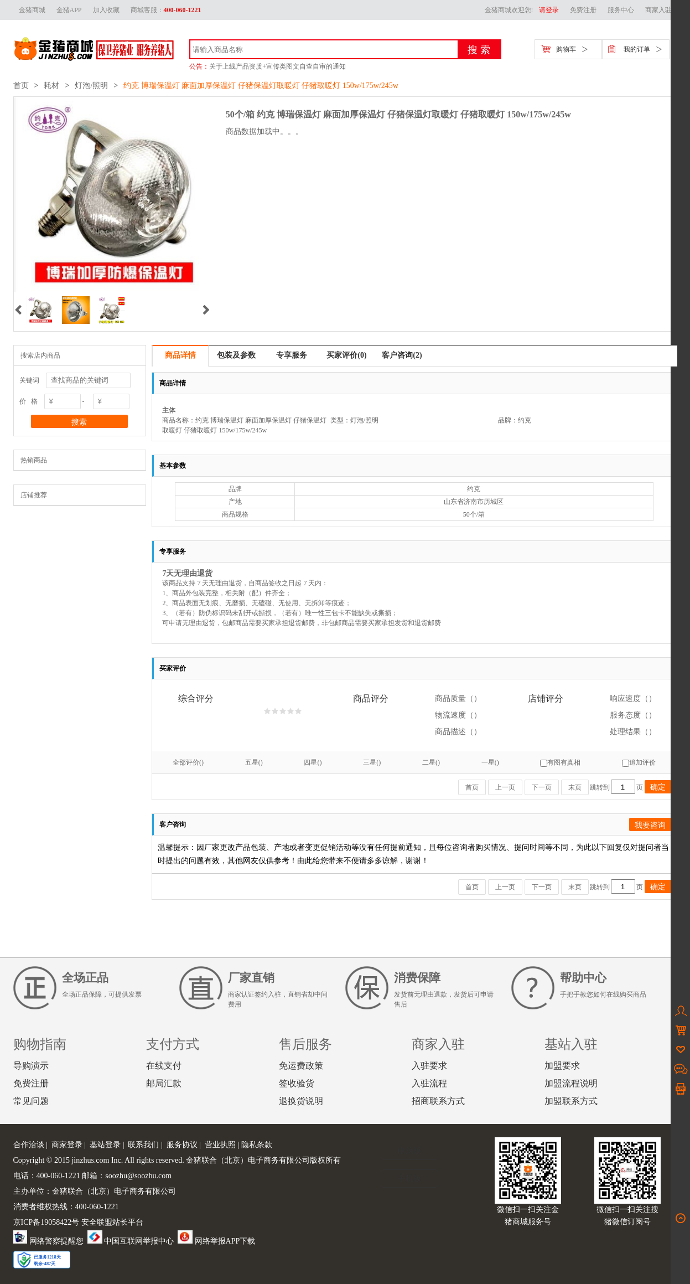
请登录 (549, 10)
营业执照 (220, 1145)
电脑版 (409, 1151)
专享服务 (291, 355)
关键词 (29, 380)
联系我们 (143, 1145)
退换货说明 (301, 1101)
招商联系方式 (438, 1101)
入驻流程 (429, 1083)
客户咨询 (402, 355)
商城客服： (166, 10)
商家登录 (66, 1145)
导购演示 (31, 1065)
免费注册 (583, 10)
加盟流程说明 (571, 1083)
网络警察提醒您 (48, 1241)
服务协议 (182, 1145)
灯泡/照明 (91, 85)
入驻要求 (429, 1065)
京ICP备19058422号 (46, 1222)
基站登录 (105, 1145)
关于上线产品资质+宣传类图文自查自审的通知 (277, 66)
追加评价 (639, 762)
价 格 (28, 401)
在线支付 (163, 1065)
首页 (21, 85)
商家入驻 (658, 10)
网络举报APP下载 (216, 1241)
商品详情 (180, 355)
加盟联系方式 (571, 1101)
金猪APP (69, 10)
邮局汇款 (163, 1083)
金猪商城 (32, 10)
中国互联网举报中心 (130, 1241)
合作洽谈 (28, 1145)
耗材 (51, 85)
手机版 (409, 1178)
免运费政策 (301, 1065)
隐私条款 (256, 1145)
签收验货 (296, 1083)
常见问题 (31, 1101)
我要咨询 (650, 825)
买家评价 (346, 355)
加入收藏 (106, 10)
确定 (658, 786)
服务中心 (621, 10)
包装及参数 (236, 355)
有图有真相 (560, 762)
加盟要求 (562, 1065)
